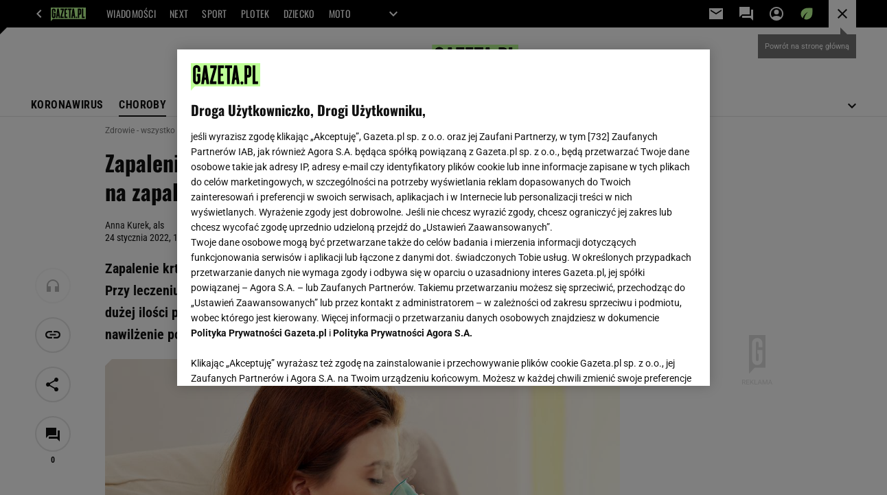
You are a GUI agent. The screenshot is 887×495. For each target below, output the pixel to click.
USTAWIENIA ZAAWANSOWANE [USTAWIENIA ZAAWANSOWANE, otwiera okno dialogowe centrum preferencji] (281, 358)
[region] (443, 217)
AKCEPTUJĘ (649, 359)
